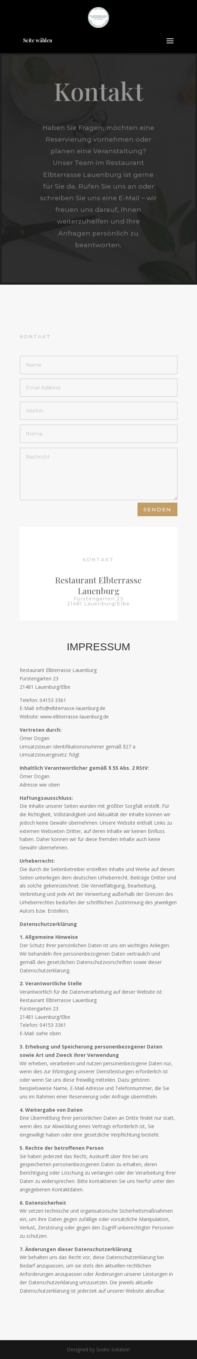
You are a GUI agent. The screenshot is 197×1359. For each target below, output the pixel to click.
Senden (157, 509)
